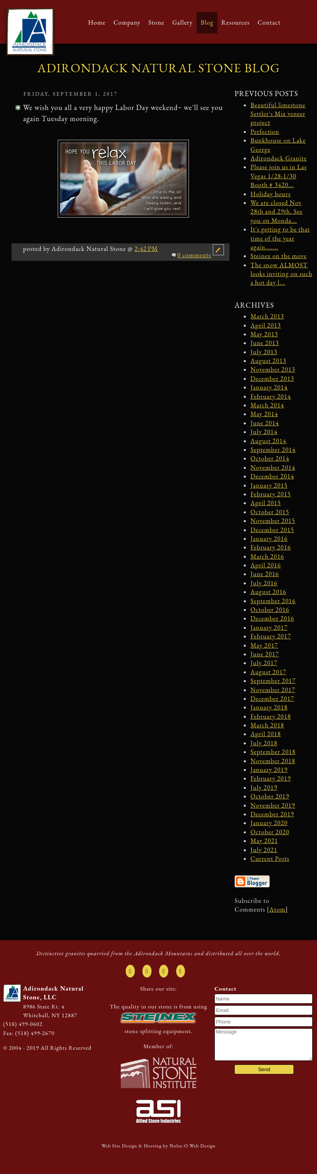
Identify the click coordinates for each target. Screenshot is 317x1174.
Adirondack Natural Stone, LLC (53, 992)
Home (97, 22)
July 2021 (264, 850)
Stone (156, 22)
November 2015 (273, 521)
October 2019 (270, 796)
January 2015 (269, 485)
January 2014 (269, 387)
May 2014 (264, 414)
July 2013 (264, 352)
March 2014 (267, 405)
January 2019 (269, 769)
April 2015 (266, 503)
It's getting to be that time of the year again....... (280, 238)
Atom (277, 909)
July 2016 (264, 583)
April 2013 (266, 325)
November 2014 (273, 467)
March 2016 (267, 556)
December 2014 (272, 476)
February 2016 (271, 547)
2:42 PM (146, 249)
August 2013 (268, 361)
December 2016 (272, 618)
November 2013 (273, 369)
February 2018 (271, 716)
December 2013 (272, 378)
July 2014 (264, 432)
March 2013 (267, 316)
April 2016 (266, 565)
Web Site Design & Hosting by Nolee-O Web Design (158, 1146)
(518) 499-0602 (23, 1023)
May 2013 (264, 334)
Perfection (265, 131)
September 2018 (273, 752)
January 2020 (269, 823)
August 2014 (268, 441)
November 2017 (273, 690)
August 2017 (268, 672)
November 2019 (273, 805)
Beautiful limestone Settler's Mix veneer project (278, 114)
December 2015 (272, 530)
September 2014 (273, 449)
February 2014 (271, 396)
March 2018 (267, 725)
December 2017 (272, 698)
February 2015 (271, 494)
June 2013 (265, 343)
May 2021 (264, 841)
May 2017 (264, 645)
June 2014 (265, 423)
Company (126, 22)
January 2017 (269, 627)
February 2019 (271, 778)
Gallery (182, 22)
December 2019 (272, 814)
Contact (269, 22)
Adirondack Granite (279, 158)
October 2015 (270, 512)
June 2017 (265, 654)
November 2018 (273, 761)
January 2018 (269, 707)
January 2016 (269, 538)
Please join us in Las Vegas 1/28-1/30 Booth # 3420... (279, 176)
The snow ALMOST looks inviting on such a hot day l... (282, 274)
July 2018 (264, 743)
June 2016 (265, 574)
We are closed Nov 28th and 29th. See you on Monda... (277, 212)
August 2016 (268, 592)
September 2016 (273, 601)
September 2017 (273, 681)
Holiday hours (271, 194)
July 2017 (264, 663)
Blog (206, 22)
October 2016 (270, 609)
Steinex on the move (279, 256)
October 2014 (270, 458)
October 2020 (270, 832)
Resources (236, 22)
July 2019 (264, 787)
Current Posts (270, 858)
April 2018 (266, 734)
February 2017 (271, 636)
